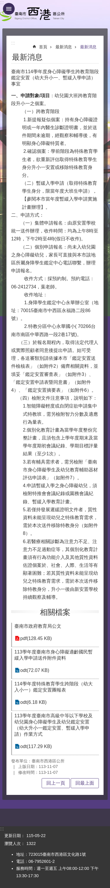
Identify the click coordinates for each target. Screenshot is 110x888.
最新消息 (63, 47)
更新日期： (14, 835)
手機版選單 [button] (9, 9)
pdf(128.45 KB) (36, 638)
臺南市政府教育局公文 (37, 626)
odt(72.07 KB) (34, 670)
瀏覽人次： (14, 843)
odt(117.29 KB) (36, 746)
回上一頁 (55, 783)
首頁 (43, 47)
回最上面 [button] (84, 783)
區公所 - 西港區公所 (32, 14)
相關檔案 (55, 612)
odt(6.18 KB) (33, 702)
